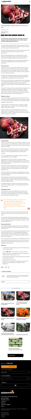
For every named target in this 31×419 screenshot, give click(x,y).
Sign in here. (10, 369)
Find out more (4, 372)
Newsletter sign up (5, 399)
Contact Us (3, 401)
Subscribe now (12, 355)
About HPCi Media (5, 398)
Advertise (3, 402)
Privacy (2, 406)
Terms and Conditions (5, 404)
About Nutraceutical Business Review (9, 396)
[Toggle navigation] (29, 1)
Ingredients (13, 308)
